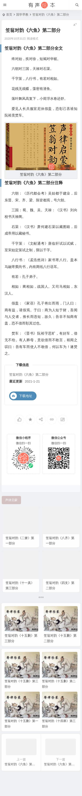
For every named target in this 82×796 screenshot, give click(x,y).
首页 (9, 14)
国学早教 (22, 14)
